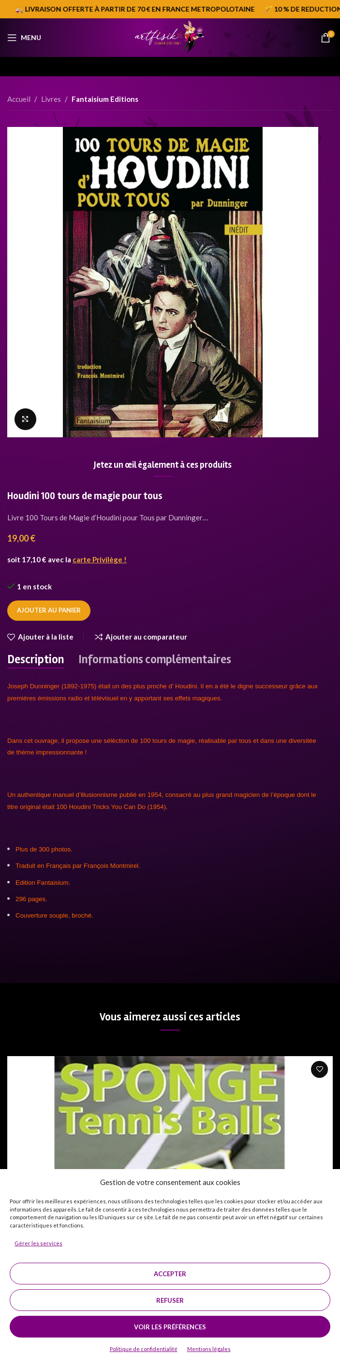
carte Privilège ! (100, 559)
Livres (51, 99)
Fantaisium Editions (105, 99)
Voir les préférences (170, 1327)
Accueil (18, 99)
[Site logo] (170, 36)
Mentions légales (209, 1349)
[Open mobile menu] (24, 37)
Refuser (170, 1300)
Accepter (170, 1274)
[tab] (35, 660)
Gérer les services (38, 1243)
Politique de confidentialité (143, 1349)
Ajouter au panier (49, 610)
